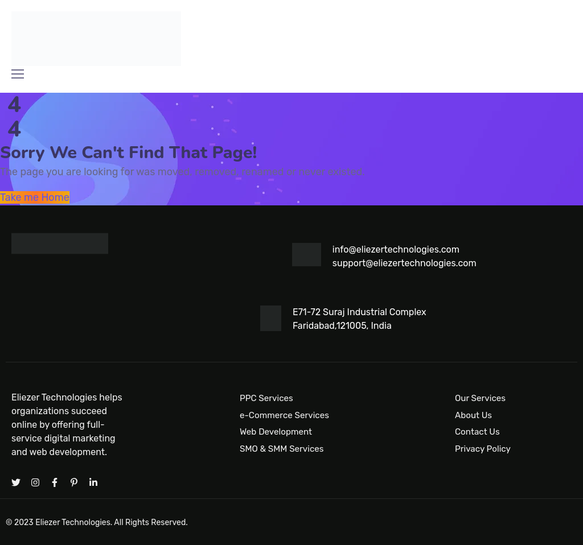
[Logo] (96, 38)
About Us (473, 415)
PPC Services (266, 398)
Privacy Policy (483, 449)
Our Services (480, 398)
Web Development (276, 432)
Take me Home (34, 197)
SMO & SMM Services (282, 449)
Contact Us (477, 432)
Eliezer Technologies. (73, 522)
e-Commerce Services (284, 415)
